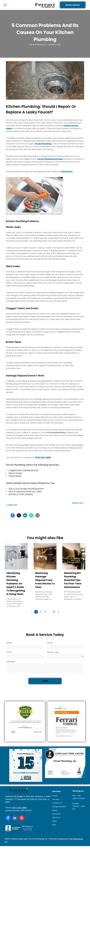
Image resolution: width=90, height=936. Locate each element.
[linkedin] (15, 818)
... (49, 612)
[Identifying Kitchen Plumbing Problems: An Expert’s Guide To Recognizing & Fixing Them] (16, 556)
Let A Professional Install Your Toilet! (25, 491)
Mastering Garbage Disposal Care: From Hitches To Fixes (45, 580)
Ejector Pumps (15, 473)
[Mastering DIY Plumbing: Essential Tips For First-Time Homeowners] (73, 556)
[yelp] (21, 818)
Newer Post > (78, 502)
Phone (50, 642)
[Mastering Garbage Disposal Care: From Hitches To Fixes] (45, 556)
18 (54, 612)
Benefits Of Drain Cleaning (21, 494)
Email (8, 652)
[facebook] (8, 818)
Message (10, 661)
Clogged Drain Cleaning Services (23, 470)
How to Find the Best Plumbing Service (26, 488)
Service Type (53, 652)
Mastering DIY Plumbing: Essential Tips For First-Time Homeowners (72, 580)
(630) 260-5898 (19, 807)
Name (9, 642)
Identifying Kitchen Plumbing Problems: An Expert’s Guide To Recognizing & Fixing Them (15, 583)
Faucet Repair (15, 475)
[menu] (5, 5)
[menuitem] (61, 796)
